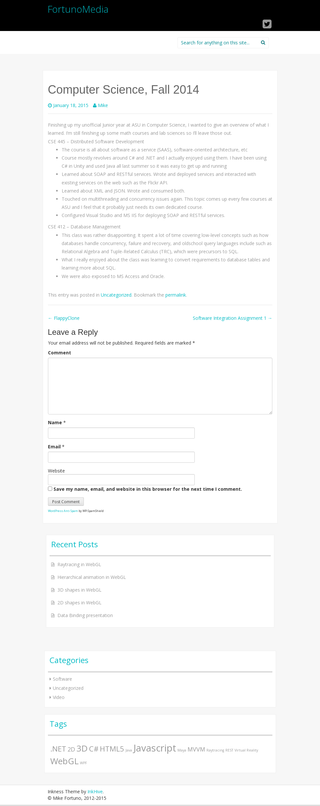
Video (59, 697)
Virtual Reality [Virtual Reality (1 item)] (246, 750)
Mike (103, 105)
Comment (59, 352)
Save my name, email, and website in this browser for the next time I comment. (147, 489)
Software (62, 679)
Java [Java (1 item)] (129, 750)
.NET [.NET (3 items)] (58, 749)
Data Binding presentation (85, 615)
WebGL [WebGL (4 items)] (64, 761)
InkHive (95, 791)
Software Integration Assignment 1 (232, 318)
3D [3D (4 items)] (82, 748)
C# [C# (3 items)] (94, 749)
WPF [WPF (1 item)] (83, 763)
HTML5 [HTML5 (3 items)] (112, 749)
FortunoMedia (78, 9)
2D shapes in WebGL (79, 602)
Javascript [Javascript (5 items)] (154, 747)
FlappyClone (64, 318)
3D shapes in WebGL (79, 590)
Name (55, 422)
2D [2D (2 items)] (71, 749)
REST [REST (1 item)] (229, 750)
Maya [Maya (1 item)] (181, 750)
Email (54, 446)
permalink (175, 295)
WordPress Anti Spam (63, 511)
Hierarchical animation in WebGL (91, 577)
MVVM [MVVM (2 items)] (196, 749)
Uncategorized (116, 295)
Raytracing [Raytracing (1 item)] (215, 750)
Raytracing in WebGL (79, 564)
